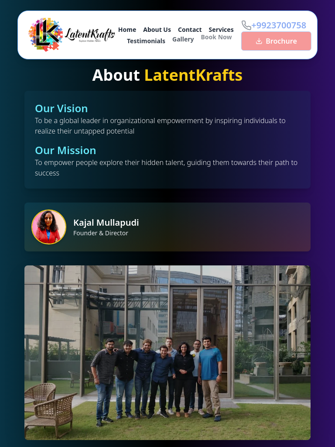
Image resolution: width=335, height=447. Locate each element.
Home (127, 29)
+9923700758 (280, 25)
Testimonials (146, 39)
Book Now (216, 35)
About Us (157, 29)
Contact (190, 29)
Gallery (183, 38)
